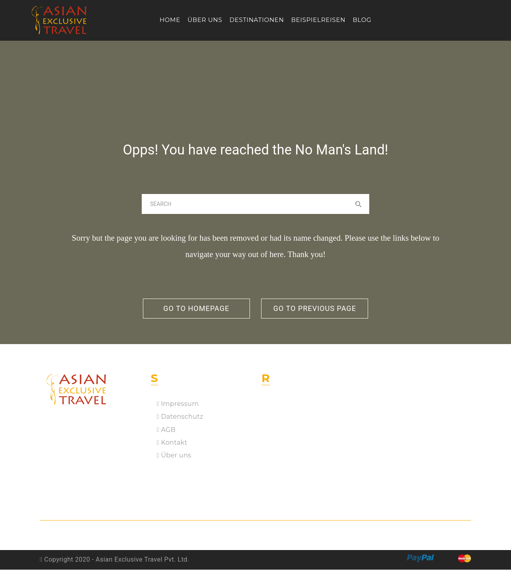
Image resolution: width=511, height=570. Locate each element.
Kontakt (172, 443)
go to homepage (195, 308)
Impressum (178, 404)
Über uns (205, 20)
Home (170, 20)
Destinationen (257, 20)
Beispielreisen (318, 20)
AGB (166, 430)
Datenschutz (180, 417)
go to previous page (315, 308)
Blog (362, 20)
